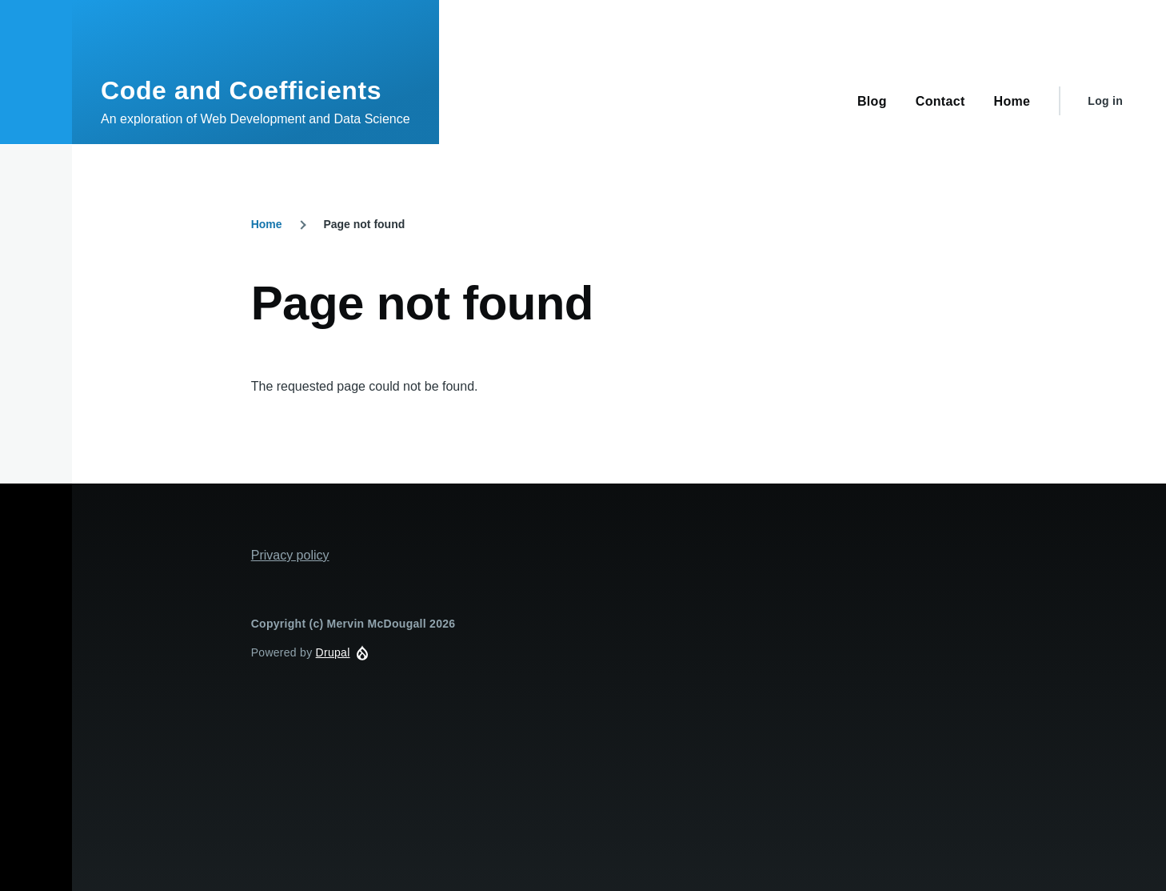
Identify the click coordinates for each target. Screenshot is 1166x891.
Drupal (333, 652)
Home (266, 224)
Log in (1105, 100)
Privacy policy (290, 555)
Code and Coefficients (241, 90)
